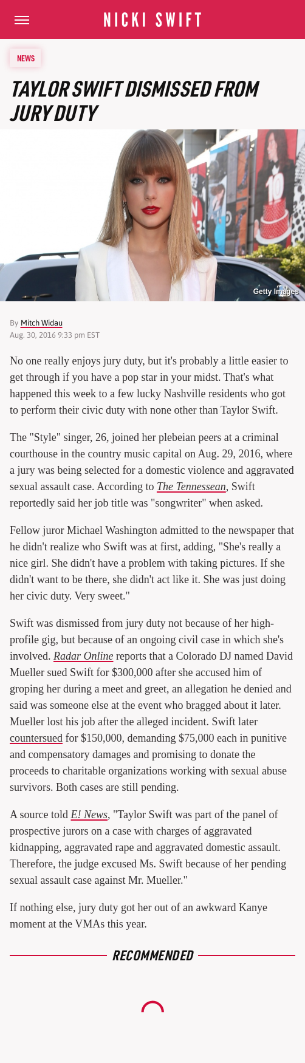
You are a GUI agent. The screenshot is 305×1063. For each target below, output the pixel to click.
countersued (36, 738)
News (26, 57)
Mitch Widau (42, 322)
